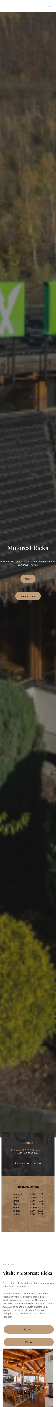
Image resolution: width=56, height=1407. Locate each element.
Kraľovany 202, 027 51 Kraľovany (28, 1150)
